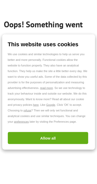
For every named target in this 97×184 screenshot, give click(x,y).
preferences (21, 121)
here (36, 104)
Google (50, 104)
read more (46, 87)
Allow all (48, 138)
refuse (27, 110)
